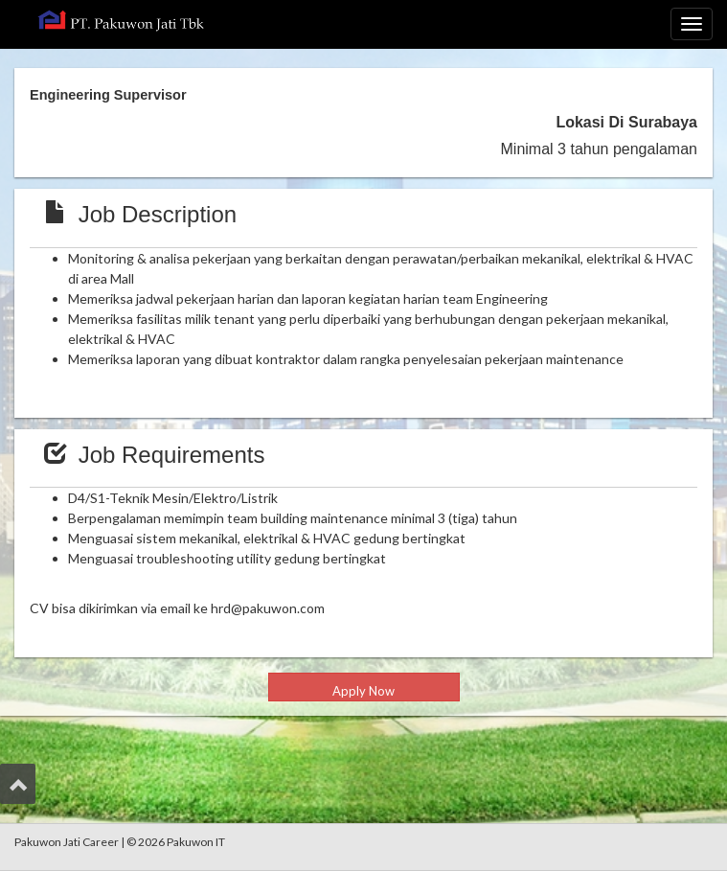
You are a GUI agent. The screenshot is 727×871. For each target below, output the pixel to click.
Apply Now (363, 691)
